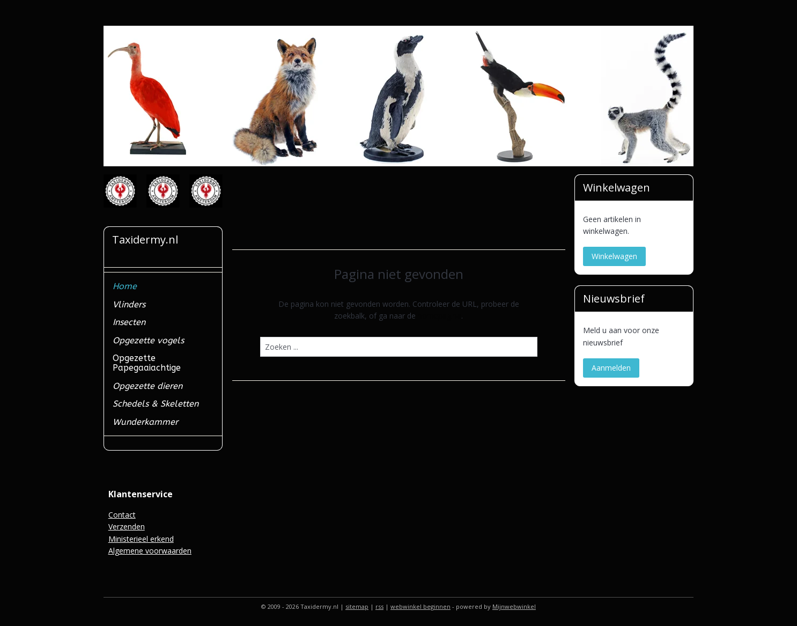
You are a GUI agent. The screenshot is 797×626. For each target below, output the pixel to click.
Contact (122, 515)
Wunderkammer (145, 422)
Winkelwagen (614, 256)
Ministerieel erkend (141, 539)
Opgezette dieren (147, 386)
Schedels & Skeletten (155, 404)
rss (379, 606)
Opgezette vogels (148, 340)
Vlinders (129, 304)
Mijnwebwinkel (514, 606)
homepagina (439, 316)
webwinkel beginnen (420, 606)
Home (125, 286)
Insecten (129, 322)
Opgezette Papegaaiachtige (147, 363)
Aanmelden (611, 368)
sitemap (356, 606)
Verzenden (126, 526)
